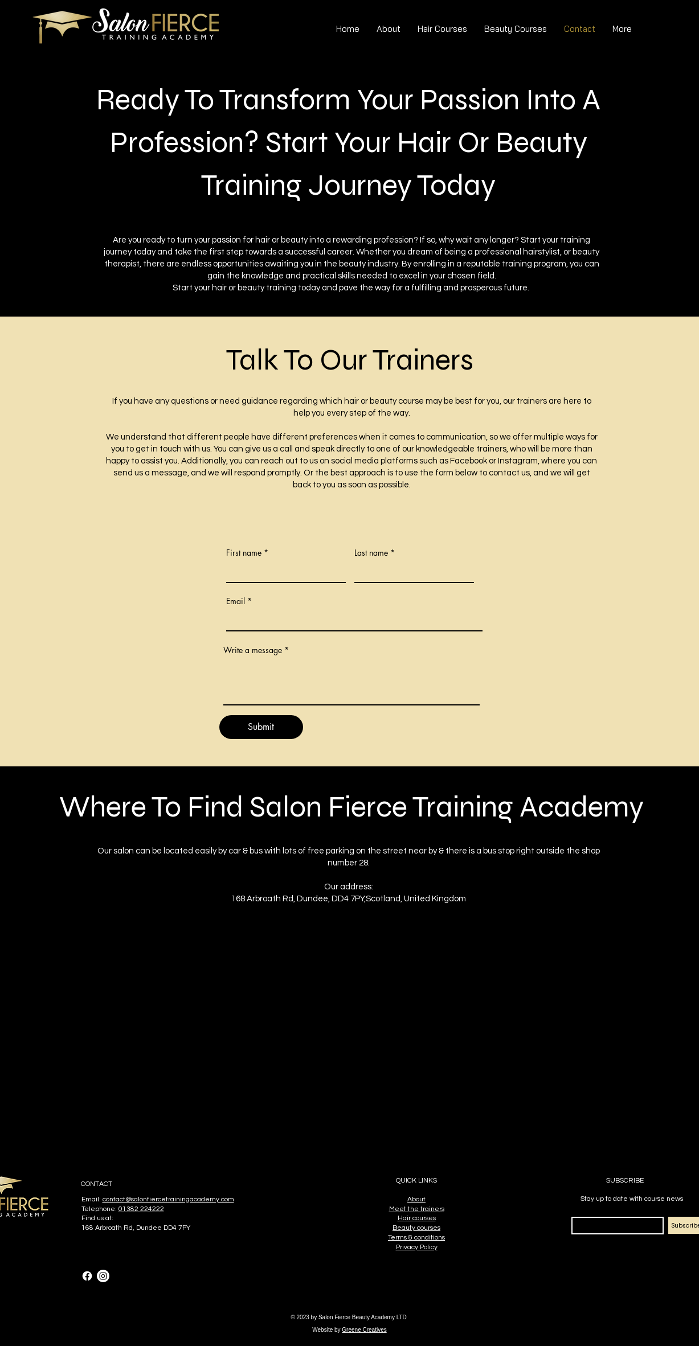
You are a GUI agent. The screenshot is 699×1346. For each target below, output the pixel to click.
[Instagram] (103, 1276)
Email (235, 601)
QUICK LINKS (416, 1180)
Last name (371, 553)
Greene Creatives (364, 1330)
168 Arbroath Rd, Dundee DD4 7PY (135, 1228)
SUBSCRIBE (625, 1180)
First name (243, 553)
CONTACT (96, 1184)
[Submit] (261, 727)
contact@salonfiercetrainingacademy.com (168, 1199)
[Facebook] (87, 1276)
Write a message (252, 650)
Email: (92, 1199)
